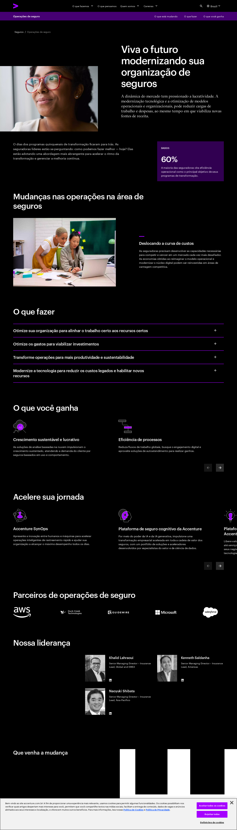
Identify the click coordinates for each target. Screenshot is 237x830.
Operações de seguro (26, 16)
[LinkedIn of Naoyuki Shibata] (110, 713)
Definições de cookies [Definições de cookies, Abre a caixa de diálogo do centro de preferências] (212, 822)
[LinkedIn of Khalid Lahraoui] (110, 680)
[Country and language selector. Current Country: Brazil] (214, 6)
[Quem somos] (130, 6)
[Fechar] (231, 802)
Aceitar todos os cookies (212, 806)
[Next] (220, 468)
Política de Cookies (133, 810)
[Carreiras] (150, 6)
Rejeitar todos (212, 814)
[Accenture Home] (23, 6)
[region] (118, 814)
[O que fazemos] (83, 6)
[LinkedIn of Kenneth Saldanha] (182, 680)
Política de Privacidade (158, 810)
